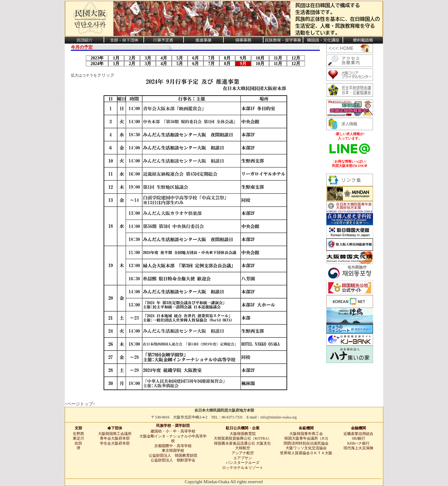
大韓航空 (242, 448)
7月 (211, 58)
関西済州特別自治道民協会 (306, 443)
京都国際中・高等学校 (173, 446)
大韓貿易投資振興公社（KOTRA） (242, 438)
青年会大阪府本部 (115, 438)
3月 (148, 58)
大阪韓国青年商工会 (306, 434)
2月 (132, 58)
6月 (195, 58)
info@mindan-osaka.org (278, 417)
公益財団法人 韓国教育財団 (173, 455)
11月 (278, 58)
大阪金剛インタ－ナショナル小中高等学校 (173, 438)
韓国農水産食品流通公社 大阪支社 (242, 443)
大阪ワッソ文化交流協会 (306, 448)
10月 (260, 58)
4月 (163, 58)
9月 (243, 58)
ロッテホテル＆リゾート (242, 467)
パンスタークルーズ (242, 462)
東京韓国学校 (173, 450)
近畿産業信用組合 (358, 434)
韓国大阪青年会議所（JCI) (306, 438)
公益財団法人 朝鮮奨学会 (173, 460)
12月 (296, 58)
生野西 (78, 434)
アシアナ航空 (242, 453)
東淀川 (78, 438)
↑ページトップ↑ (80, 404)
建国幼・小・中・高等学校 (173, 431)
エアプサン (242, 458)
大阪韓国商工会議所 (115, 434)
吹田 (78, 443)
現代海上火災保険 (358, 448)
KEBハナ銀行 (358, 443)
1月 (116, 58)
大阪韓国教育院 (243, 434)
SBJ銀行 (358, 438)
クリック (105, 75)
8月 (227, 58)
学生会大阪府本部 (115, 443)
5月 (179, 58)
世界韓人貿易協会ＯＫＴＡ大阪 (306, 453)
